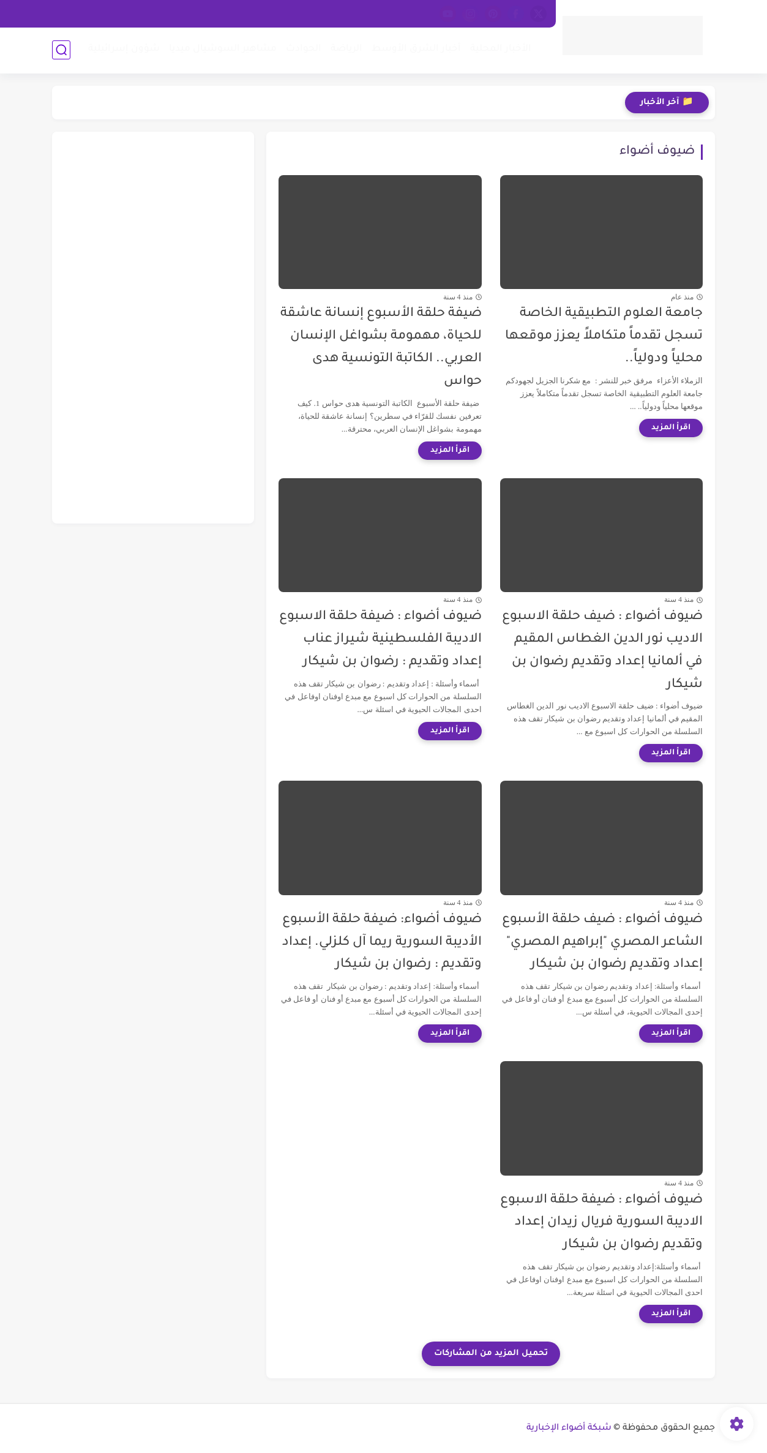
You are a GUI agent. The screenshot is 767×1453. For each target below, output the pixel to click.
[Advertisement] (153, 327)
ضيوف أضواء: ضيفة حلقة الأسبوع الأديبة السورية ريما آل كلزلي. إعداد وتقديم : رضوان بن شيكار (382, 942)
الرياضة (346, 49)
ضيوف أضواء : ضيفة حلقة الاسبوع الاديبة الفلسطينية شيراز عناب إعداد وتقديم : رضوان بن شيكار (380, 639)
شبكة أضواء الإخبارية (569, 1428)
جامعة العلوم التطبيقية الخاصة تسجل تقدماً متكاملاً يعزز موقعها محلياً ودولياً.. (604, 336)
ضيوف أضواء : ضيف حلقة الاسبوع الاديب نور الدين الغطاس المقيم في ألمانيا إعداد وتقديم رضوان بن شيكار (602, 650)
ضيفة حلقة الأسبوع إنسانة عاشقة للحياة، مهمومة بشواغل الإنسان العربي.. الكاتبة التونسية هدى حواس (381, 347)
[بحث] (61, 49)
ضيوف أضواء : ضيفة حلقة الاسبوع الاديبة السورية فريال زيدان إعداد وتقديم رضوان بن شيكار (601, 1223)
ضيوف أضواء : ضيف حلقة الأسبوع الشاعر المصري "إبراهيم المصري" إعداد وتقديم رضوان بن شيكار (602, 942)
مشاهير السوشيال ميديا (223, 49)
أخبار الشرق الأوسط (416, 49)
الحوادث (303, 49)
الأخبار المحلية (500, 49)
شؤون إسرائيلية (124, 49)
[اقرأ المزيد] (671, 428)
